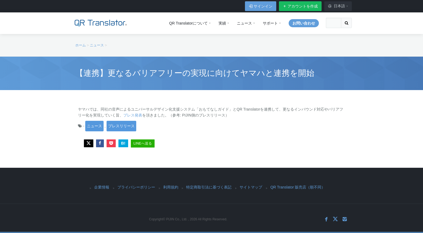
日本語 (336, 6)
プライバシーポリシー (136, 187)
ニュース (94, 126)
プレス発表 (132, 115)
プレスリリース (121, 126)
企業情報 (101, 187)
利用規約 (170, 187)
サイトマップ (251, 187)
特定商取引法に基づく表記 (208, 187)
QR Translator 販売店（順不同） (297, 187)
